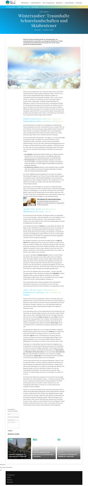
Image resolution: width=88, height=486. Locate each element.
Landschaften (35, 3)
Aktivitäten (24, 3)
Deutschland (69, 3)
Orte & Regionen (48, 3)
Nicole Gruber (37, 29)
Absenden (10, 431)
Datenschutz (35, 7)
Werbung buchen (10, 7)
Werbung (79, 3)
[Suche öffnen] (81, 7)
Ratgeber (59, 3)
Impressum (26, 7)
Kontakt (19, 7)
